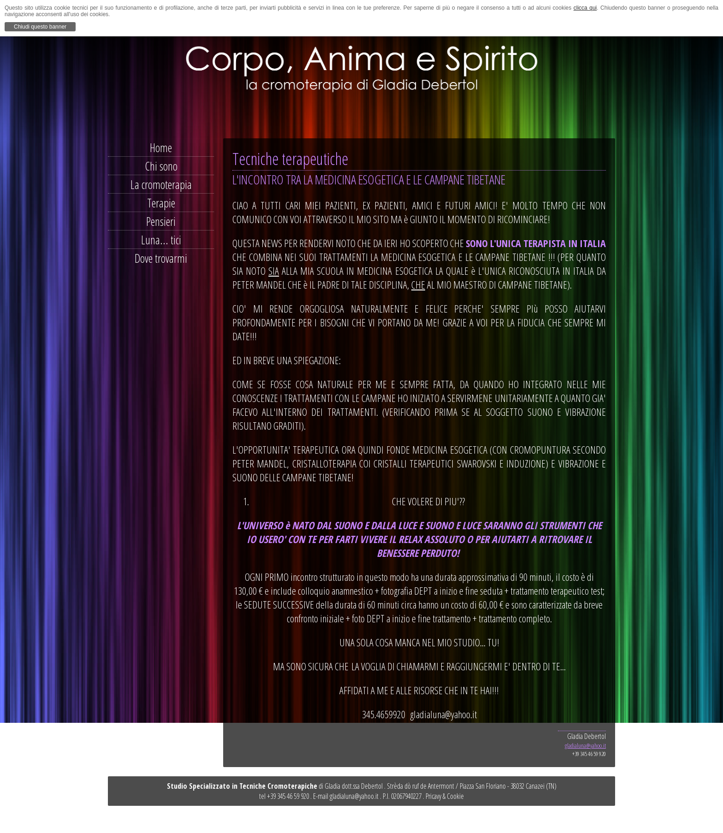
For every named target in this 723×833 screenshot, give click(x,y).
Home (161, 147)
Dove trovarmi (161, 258)
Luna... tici (161, 240)
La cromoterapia (161, 184)
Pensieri (161, 221)
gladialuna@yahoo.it (585, 745)
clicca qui (585, 8)
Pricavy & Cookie (445, 796)
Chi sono (161, 166)
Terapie (161, 203)
